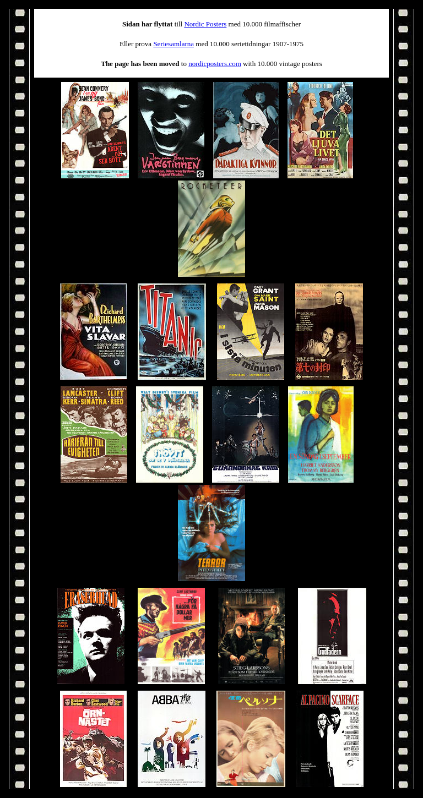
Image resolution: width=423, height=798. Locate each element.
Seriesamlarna (173, 44)
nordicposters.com (214, 63)
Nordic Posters (205, 24)
